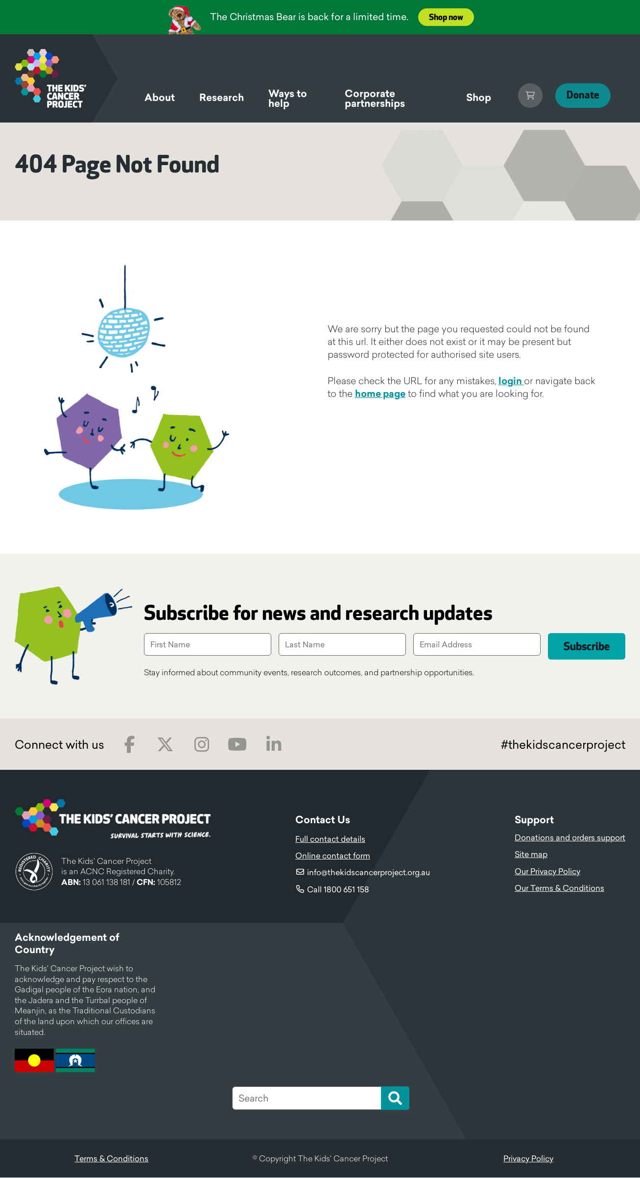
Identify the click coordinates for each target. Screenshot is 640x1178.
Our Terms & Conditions (559, 888)
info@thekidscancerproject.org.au (368, 872)
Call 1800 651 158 (338, 889)
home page (380, 393)
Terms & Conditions (111, 1158)
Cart (523, 95)
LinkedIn (273, 745)
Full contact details (330, 839)
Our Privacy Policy (547, 871)
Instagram (201, 745)
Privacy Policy (528, 1158)
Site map (531, 854)
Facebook (129, 745)
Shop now (446, 18)
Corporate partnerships (372, 100)
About (159, 97)
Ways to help (287, 100)
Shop (471, 97)
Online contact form (332, 856)
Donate (579, 95)
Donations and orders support (570, 838)
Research (221, 97)
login (511, 381)
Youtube (237, 745)
